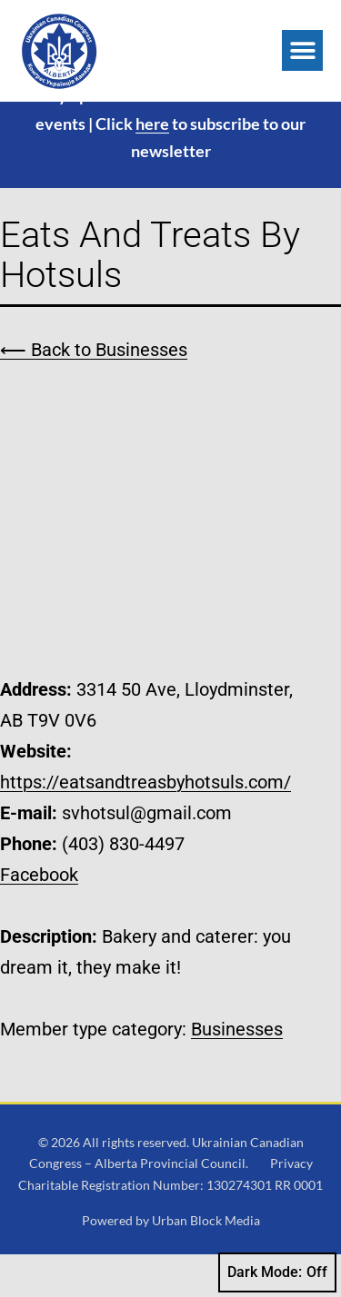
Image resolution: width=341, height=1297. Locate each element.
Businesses (237, 1071)
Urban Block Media (206, 1263)
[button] (302, 50)
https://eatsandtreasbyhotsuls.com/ (145, 824)
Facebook (39, 916)
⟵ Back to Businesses (93, 392)
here (152, 165)
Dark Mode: (277, 1272)
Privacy (291, 1205)
